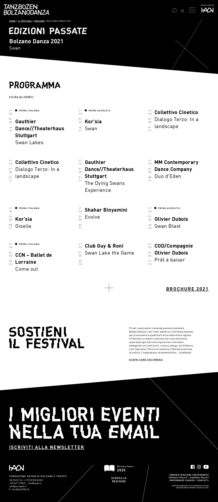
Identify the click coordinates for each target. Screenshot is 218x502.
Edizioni (39, 21)
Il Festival (25, 21)
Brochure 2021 (187, 289)
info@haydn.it (34, 483)
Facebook (193, 467)
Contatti (203, 480)
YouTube (206, 467)
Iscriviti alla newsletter (46, 447)
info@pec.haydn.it (17, 486)
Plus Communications (198, 486)
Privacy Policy (178, 477)
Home (12, 21)
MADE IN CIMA (203, 488)
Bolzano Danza (26, 9)
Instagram (199, 467)
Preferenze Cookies (182, 480)
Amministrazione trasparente (189, 474)
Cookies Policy (199, 477)
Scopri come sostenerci (146, 359)
